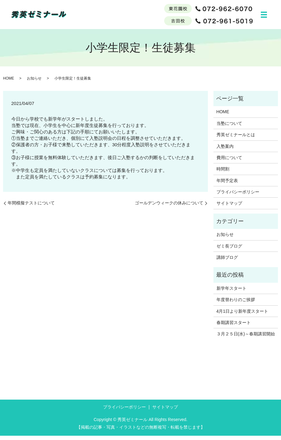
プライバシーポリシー (237, 196)
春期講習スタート (233, 326)
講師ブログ (227, 261)
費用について (229, 161)
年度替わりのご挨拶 (235, 303)
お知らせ (34, 82)
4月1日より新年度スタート (242, 315)
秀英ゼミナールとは (235, 138)
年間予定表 (227, 184)
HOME (8, 82)
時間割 (222, 173)
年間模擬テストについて (31, 207)
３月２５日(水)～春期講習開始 (245, 338)
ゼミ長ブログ (229, 250)
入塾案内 (225, 150)
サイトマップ (229, 207)
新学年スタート (231, 292)
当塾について (229, 127)
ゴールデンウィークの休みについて (169, 207)
